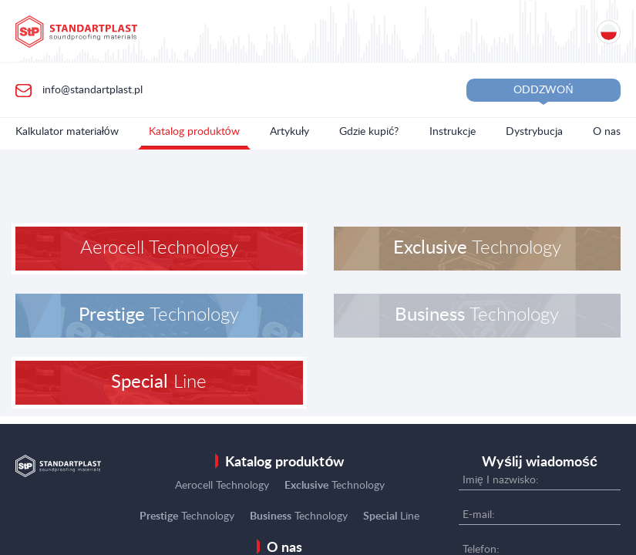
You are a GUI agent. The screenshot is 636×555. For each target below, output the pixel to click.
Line (159, 382)
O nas (607, 131)
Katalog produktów (194, 131)
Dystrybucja (534, 131)
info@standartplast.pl (91, 89)
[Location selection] (609, 32)
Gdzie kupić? (369, 131)
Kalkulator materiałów (67, 131)
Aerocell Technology (159, 248)
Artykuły (289, 131)
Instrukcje (452, 131)
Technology (477, 248)
